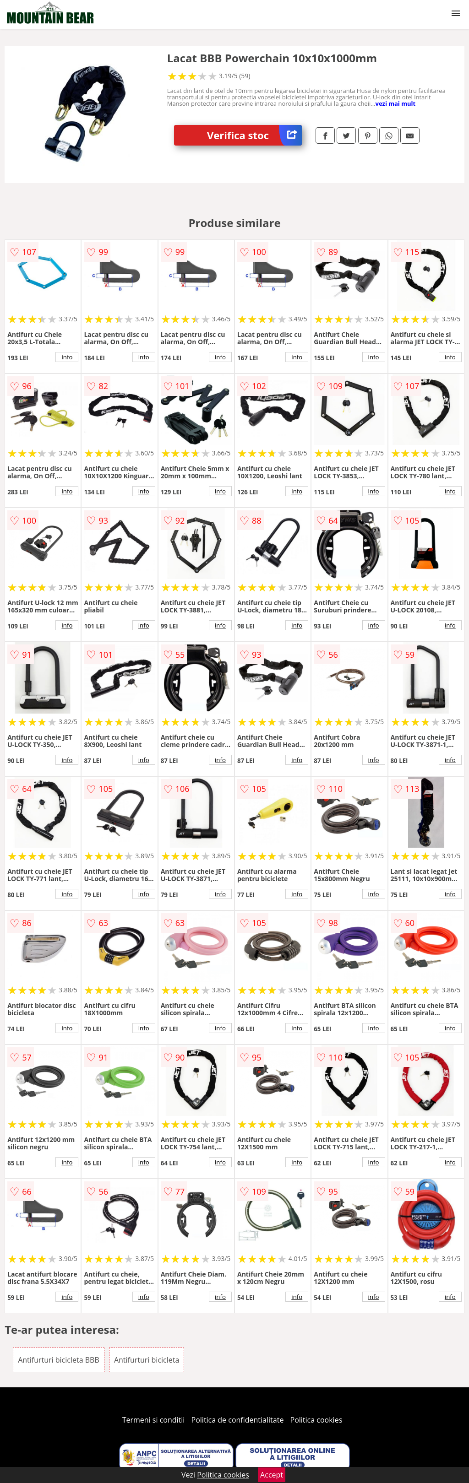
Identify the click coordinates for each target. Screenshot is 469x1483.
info (66, 357)
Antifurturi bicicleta (146, 1360)
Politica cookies (316, 1420)
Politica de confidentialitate (237, 1420)
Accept (271, 1475)
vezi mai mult (395, 103)
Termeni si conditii (153, 1420)
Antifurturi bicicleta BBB (58, 1360)
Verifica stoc (254, 135)
